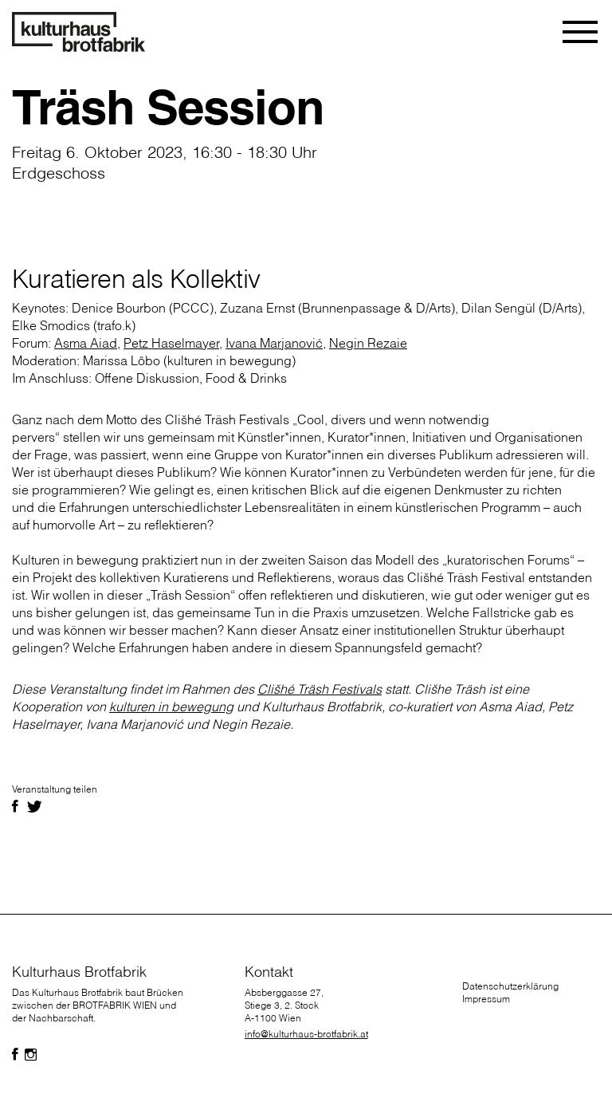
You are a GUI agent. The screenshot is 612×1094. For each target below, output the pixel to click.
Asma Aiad (85, 343)
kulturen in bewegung (171, 706)
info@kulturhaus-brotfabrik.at (306, 1034)
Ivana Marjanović (274, 343)
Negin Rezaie (368, 343)
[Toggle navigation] (581, 32)
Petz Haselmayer (171, 343)
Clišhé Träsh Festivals (319, 689)
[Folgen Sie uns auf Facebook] (15, 1055)
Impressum (486, 999)
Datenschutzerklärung (510, 986)
